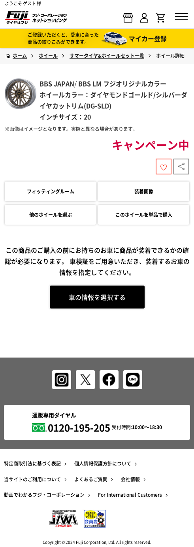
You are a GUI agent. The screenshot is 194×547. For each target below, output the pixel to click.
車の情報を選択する (97, 297)
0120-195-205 (79, 427)
